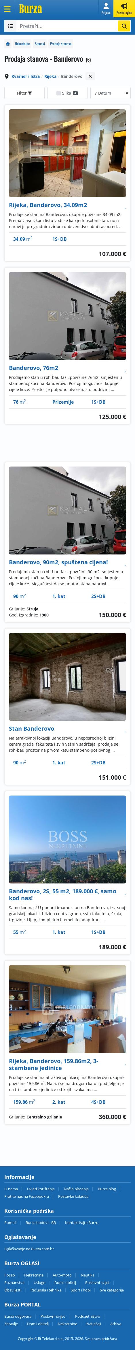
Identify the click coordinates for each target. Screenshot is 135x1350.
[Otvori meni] (7, 8)
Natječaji (93, 1323)
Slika (70, 93)
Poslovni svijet (97, 1282)
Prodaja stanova (60, 43)
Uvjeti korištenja (41, 1188)
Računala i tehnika (46, 1290)
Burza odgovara (17, 1316)
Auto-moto (62, 1275)
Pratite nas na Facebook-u (26, 1196)
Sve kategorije (112, 1290)
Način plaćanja (76, 1188)
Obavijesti (12, 1290)
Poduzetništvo (87, 1316)
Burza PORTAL (22, 1304)
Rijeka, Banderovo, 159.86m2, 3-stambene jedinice (53, 1064)
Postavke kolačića (73, 1196)
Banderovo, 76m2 (33, 368)
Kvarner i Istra (26, 76)
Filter (24, 93)
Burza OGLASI (21, 1263)
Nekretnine (22, 43)
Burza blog (107, 1188)
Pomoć (10, 1222)
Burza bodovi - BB (41, 1222)
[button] (106, 8)
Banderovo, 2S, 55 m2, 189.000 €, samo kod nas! (62, 894)
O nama (11, 1188)
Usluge (39, 1282)
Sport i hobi (81, 1290)
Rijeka (50, 76)
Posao (9, 1275)
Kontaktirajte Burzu (81, 1222)
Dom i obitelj (65, 1282)
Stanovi (40, 43)
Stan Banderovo (31, 728)
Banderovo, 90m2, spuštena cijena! (58, 562)
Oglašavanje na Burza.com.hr (29, 1248)
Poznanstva (14, 1282)
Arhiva (115, 1323)
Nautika (87, 1275)
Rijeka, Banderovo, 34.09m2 (48, 205)
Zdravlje (11, 1323)
